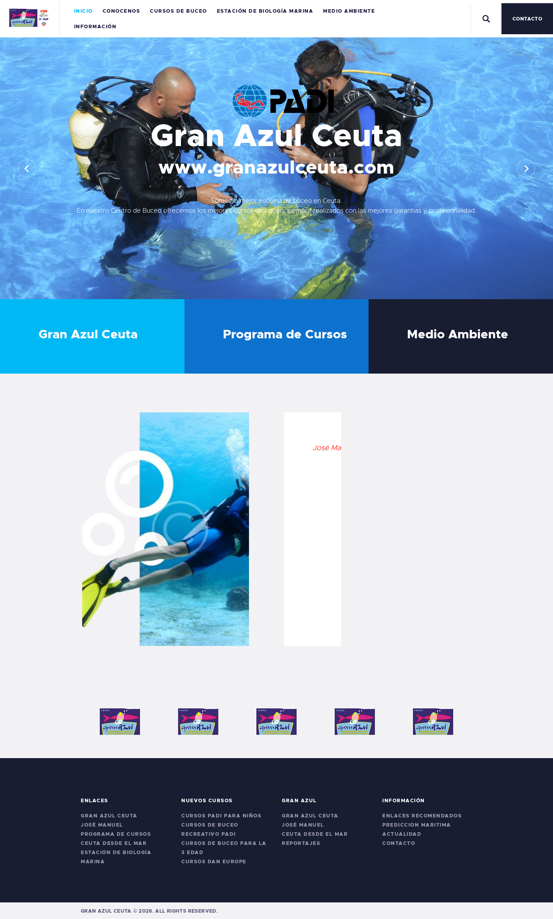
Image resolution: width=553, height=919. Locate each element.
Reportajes (301, 843)
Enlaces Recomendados (422, 815)
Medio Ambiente (457, 334)
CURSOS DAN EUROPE (214, 861)
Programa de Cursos (285, 334)
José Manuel (102, 825)
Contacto (398, 843)
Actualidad (401, 834)
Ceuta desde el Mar (114, 843)
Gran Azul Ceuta (88, 334)
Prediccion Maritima (416, 825)
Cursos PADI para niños (221, 815)
